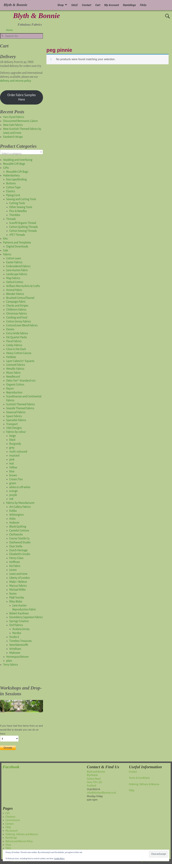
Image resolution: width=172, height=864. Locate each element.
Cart (97, 5)
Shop (60, 5)
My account (11, 830)
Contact (86, 5)
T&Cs (8, 848)
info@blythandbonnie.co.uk (101, 792)
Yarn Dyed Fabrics (13, 117)
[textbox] (21, 154)
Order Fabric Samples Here (21, 97)
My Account (111, 5)
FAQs (143, 5)
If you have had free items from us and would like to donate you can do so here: (21, 729)
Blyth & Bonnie (36, 16)
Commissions (12, 820)
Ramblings (129, 5)
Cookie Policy (59, 858)
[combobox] (21, 152)
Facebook (11, 767)
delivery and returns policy (15, 80)
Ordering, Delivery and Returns (21, 834)
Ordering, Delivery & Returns (144, 784)
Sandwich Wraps (13, 136)
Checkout (10, 816)
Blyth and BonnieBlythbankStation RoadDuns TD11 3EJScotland (96, 778)
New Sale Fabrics (13, 125)
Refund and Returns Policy (19, 841)
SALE (74, 5)
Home (9, 30)
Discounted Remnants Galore (20, 121)
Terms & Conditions (139, 777)
